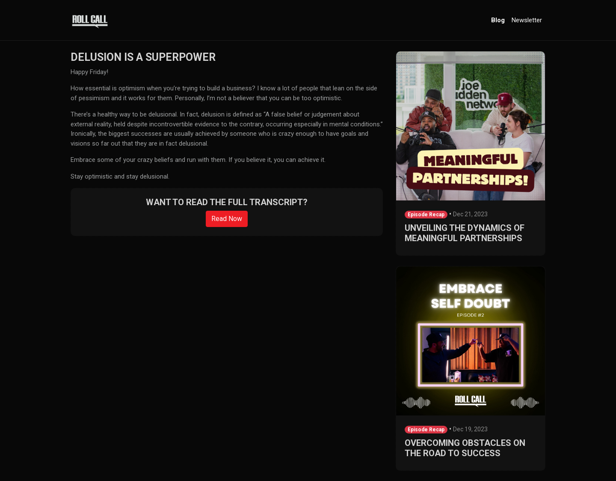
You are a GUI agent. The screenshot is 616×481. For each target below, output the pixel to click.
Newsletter (527, 20)
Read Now (226, 219)
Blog (498, 20)
